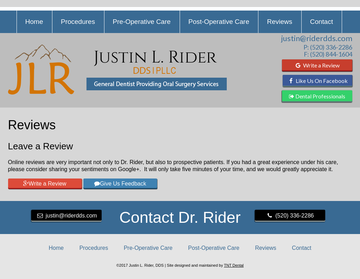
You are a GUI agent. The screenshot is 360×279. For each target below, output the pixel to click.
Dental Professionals (317, 96)
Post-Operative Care (218, 21)
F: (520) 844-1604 (328, 54)
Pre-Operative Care (142, 21)
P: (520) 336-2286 (327, 47)
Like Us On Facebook (317, 80)
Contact (321, 21)
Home (34, 21)
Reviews (279, 21)
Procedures (78, 21)
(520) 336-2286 (290, 216)
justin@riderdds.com (316, 38)
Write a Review (317, 65)
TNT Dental (234, 265)
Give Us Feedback (120, 184)
